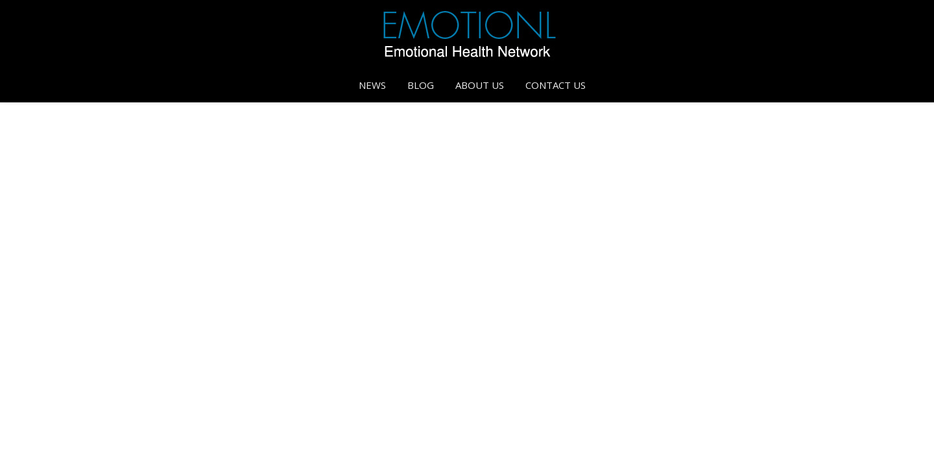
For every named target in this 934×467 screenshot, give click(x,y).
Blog (420, 84)
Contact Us (555, 84)
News (372, 84)
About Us (479, 84)
